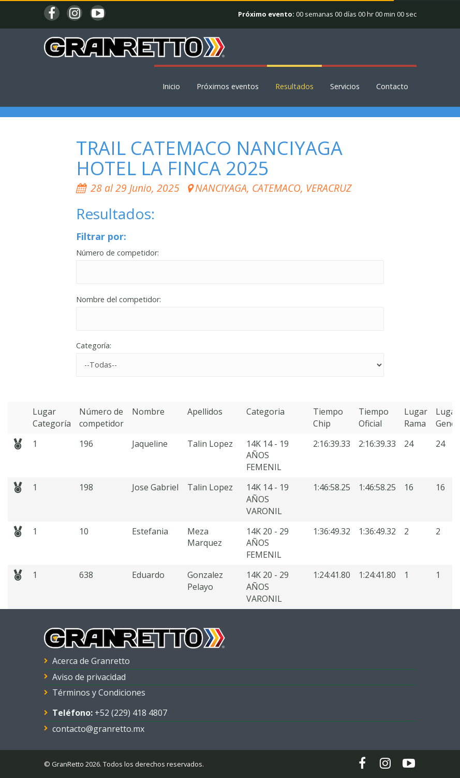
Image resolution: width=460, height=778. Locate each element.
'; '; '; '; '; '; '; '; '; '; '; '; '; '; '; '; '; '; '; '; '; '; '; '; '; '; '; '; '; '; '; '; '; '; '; (230, 365)
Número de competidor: (117, 253)
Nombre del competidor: (118, 299)
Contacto (392, 86)
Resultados (294, 86)
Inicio (171, 86)
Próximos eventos (228, 86)
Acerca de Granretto (91, 661)
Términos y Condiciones (98, 692)
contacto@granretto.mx (98, 728)
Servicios (345, 86)
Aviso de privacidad (89, 677)
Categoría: (93, 345)
